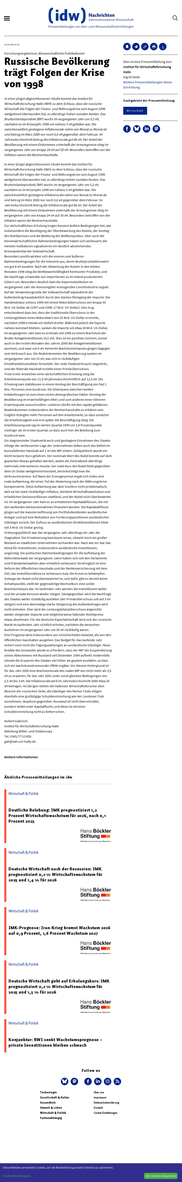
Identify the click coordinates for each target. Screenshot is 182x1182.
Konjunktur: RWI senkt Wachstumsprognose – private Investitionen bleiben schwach (56, 1042)
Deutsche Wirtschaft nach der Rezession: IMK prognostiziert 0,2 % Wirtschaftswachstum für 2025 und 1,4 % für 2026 (55, 874)
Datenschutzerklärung (106, 1102)
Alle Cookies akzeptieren (160, 1176)
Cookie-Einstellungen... (17, 1176)
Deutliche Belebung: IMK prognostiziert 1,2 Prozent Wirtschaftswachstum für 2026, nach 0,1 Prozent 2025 (57, 815)
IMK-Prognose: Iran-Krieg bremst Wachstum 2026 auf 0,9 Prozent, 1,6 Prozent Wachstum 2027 (59, 930)
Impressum (100, 1097)
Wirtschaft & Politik (53, 1113)
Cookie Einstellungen (105, 1113)
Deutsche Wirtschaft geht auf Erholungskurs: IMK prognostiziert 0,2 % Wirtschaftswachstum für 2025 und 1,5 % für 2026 (59, 986)
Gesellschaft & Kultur (54, 1097)
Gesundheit (48, 1103)
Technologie (48, 1092)
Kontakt (98, 1108)
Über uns (99, 1092)
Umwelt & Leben (51, 1108)
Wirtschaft (135, 111)
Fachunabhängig (51, 1118)
